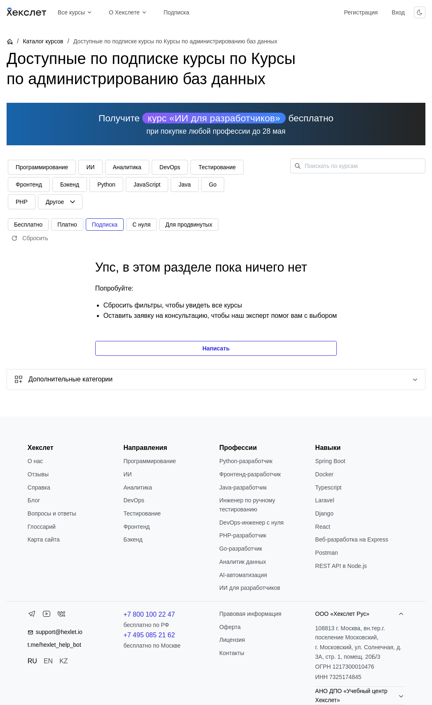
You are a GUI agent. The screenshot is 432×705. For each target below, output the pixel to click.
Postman (326, 552)
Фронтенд (136, 526)
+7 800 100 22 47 (149, 614)
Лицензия (232, 639)
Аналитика (137, 487)
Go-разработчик (240, 548)
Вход (398, 12)
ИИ (127, 474)
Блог (34, 500)
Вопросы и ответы (52, 513)
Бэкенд (132, 539)
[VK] (61, 615)
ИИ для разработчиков (249, 587)
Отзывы (38, 474)
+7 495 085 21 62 (149, 635)
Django (324, 513)
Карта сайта (44, 539)
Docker (324, 474)
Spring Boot (330, 461)
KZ (63, 661)
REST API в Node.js (341, 566)
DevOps (133, 500)
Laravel (324, 500)
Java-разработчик (243, 487)
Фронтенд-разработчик (250, 474)
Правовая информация (250, 613)
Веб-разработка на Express (351, 539)
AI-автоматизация (243, 575)
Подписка (176, 12)
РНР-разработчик (242, 535)
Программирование (149, 461)
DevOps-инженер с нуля (251, 522)
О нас (35, 461)
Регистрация (361, 12)
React (323, 526)
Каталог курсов (43, 41)
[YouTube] (46, 615)
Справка (39, 487)
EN (48, 661)
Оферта (230, 627)
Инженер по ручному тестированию (247, 505)
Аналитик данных (242, 561)
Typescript (328, 487)
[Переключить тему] (419, 12)
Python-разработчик (245, 461)
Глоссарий (42, 526)
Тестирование (142, 513)
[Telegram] (32, 615)
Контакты (231, 653)
